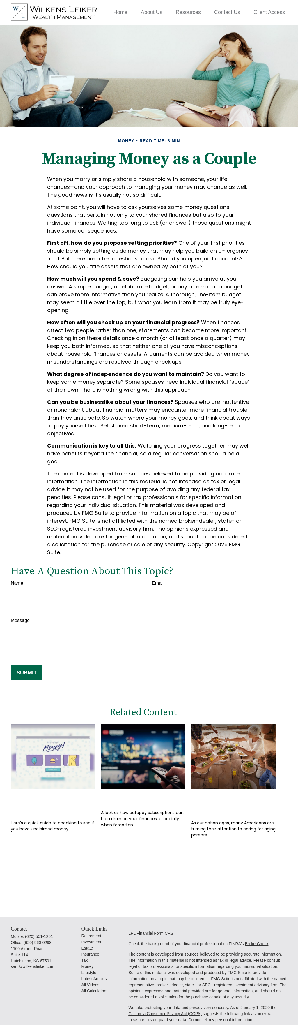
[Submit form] (26, 672)
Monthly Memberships (141, 797)
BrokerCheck (256, 943)
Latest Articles (94, 978)
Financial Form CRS (154, 933)
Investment (91, 942)
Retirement (91, 936)
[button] (120, 12)
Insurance (90, 954)
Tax (84, 960)
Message (20, 620)
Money (87, 966)
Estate (87, 948)
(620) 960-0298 (38, 942)
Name (17, 583)
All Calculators (94, 991)
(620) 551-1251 (39, 936)
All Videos (90, 984)
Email (158, 583)
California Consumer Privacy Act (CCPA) (165, 1013)
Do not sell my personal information (220, 1019)
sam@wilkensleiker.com (32, 966)
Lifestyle (88, 972)
